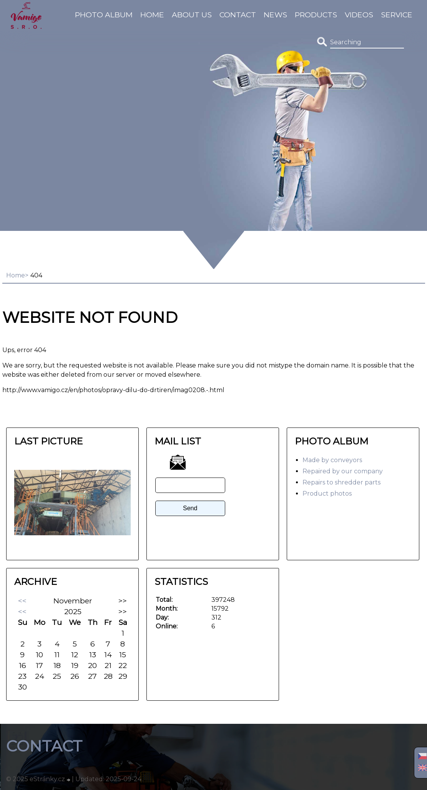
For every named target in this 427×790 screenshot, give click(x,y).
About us (192, 14)
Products (316, 14)
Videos (359, 14)
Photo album (104, 14)
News (275, 14)
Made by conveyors (332, 460)
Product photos (327, 493)
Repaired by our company (342, 471)
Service (396, 14)
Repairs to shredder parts (341, 482)
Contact (237, 14)
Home (152, 14)
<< (22, 600)
